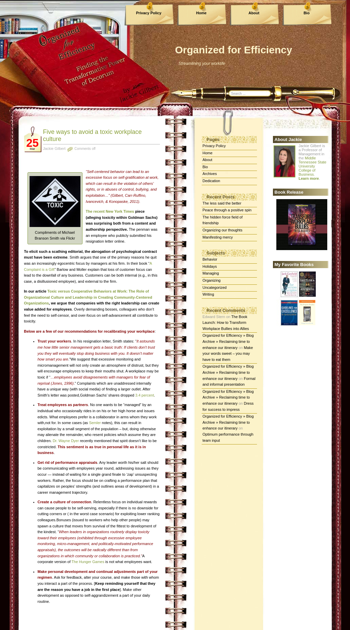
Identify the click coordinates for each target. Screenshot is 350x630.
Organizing (212, 280)
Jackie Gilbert (54, 148)
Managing (211, 273)
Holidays (210, 266)
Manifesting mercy (218, 237)
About (253, 13)
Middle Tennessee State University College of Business (313, 166)
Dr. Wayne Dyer (66, 441)
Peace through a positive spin (227, 210)
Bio (306, 13)
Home (201, 13)
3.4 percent (144, 395)
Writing (208, 294)
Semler (95, 423)
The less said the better (222, 203)
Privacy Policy (149, 13)
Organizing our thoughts (222, 230)
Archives (210, 174)
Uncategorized (215, 287)
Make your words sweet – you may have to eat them (228, 354)
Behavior (210, 259)
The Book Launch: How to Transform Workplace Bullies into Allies (226, 323)
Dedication (211, 181)
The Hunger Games (88, 562)
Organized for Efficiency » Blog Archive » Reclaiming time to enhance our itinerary (228, 341)
